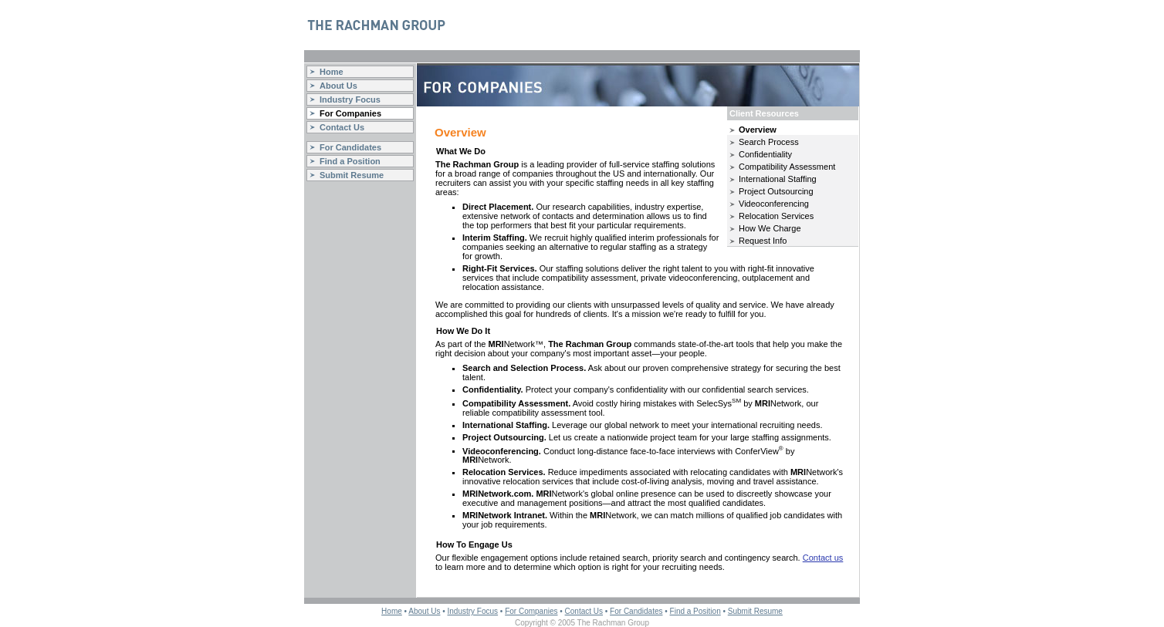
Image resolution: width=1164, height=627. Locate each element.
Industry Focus (350, 99)
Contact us (823, 557)
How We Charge (770, 228)
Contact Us (342, 127)
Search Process (769, 142)
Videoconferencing (774, 203)
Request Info (763, 240)
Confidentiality (765, 154)
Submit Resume (352, 175)
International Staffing (778, 179)
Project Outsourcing (776, 191)
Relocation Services (776, 216)
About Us (338, 85)
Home (331, 71)
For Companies (350, 113)
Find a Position (350, 161)
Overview (758, 129)
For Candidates (350, 147)
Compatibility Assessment (787, 166)
